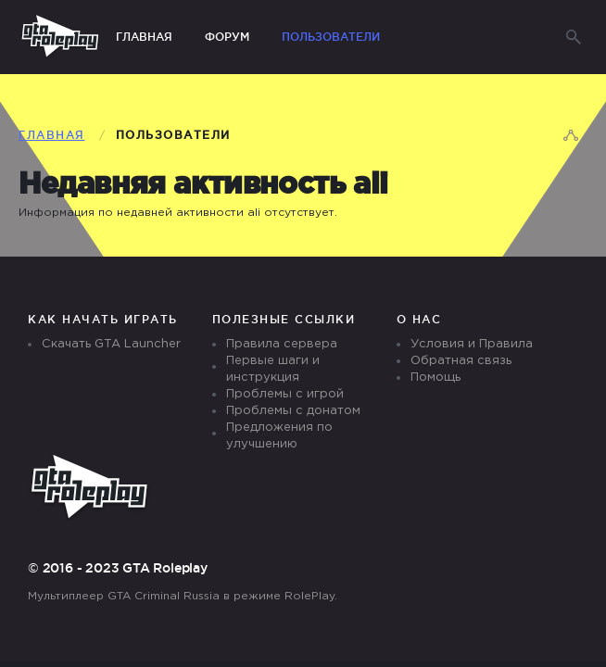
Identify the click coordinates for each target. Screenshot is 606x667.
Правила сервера (281, 344)
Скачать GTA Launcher (111, 344)
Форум (227, 37)
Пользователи (331, 37)
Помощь (435, 377)
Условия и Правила (471, 344)
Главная (144, 37)
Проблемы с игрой (285, 394)
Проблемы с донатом (293, 411)
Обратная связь (460, 361)
